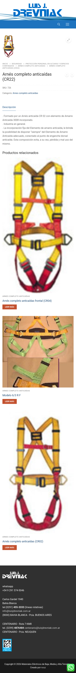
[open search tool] (58, 24)
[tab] (9, 107)
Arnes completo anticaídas (31, 66)
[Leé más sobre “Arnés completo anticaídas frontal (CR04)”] (9, 306)
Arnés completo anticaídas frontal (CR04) (27, 300)
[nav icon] (67, 24)
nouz (43, 667)
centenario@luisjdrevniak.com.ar (42, 627)
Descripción (9, 107)
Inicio (5, 64)
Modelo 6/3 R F (11, 395)
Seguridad (17, 64)
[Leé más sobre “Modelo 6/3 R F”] (9, 401)
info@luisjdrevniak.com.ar (16, 611)
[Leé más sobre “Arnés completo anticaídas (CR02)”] (9, 547)
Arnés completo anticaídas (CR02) (22, 541)
